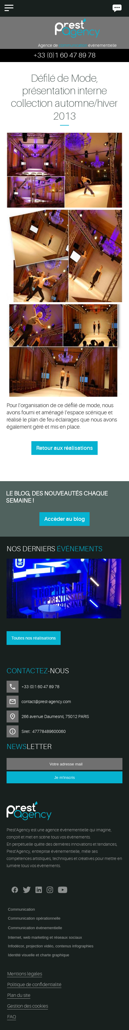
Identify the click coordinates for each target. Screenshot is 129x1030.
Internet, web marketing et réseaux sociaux (45, 937)
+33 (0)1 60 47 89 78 (64, 55)
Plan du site (18, 995)
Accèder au (64, 519)
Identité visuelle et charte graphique (38, 955)
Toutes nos (33, 638)
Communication (21, 909)
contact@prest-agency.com (46, 701)
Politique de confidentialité (34, 984)
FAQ (11, 1017)
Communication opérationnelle (34, 918)
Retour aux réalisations (64, 448)
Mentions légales (24, 974)
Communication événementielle (35, 928)
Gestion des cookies (27, 1006)
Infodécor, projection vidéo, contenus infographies (50, 946)
